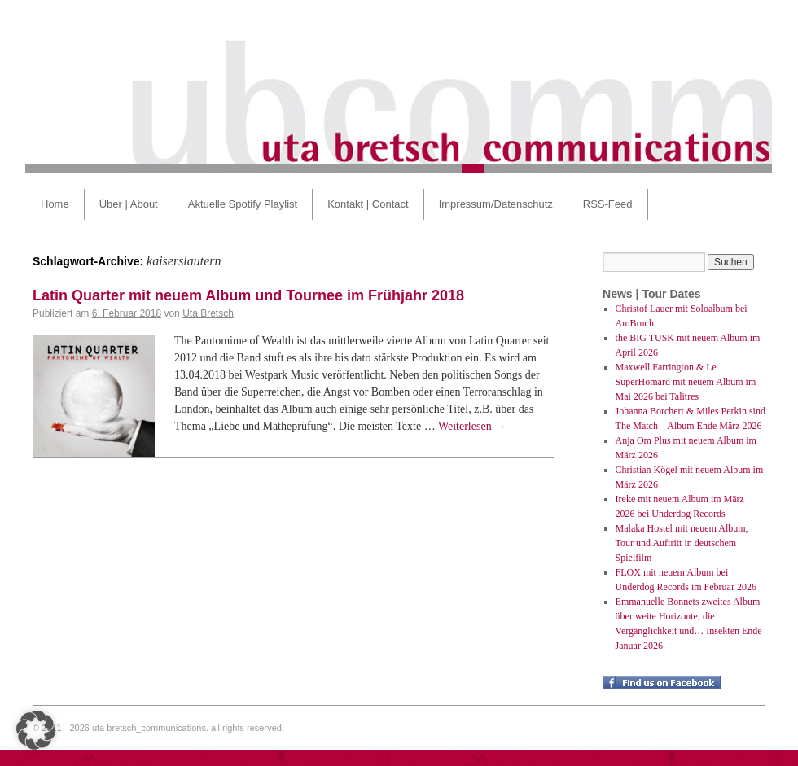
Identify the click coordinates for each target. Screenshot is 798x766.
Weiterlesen (472, 426)
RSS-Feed (608, 204)
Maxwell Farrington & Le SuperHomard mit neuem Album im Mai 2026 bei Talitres (686, 381)
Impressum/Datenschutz (496, 204)
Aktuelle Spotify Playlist (242, 204)
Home (55, 204)
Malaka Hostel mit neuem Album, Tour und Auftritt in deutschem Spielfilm (682, 543)
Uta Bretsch (208, 313)
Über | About (128, 204)
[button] (36, 730)
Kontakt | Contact (368, 204)
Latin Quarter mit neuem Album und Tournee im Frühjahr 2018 (248, 295)
